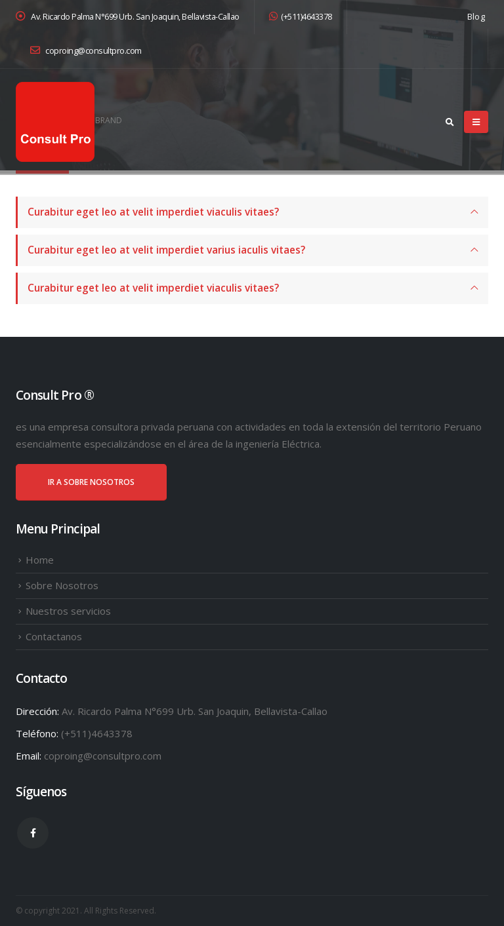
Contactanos (54, 636)
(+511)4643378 (300, 16)
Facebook (33, 833)
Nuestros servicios (68, 610)
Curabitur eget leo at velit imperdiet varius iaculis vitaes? (166, 250)
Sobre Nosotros (62, 585)
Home (40, 559)
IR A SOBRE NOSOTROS (91, 482)
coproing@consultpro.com (86, 50)
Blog (476, 16)
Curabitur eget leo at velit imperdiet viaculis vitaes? (153, 212)
